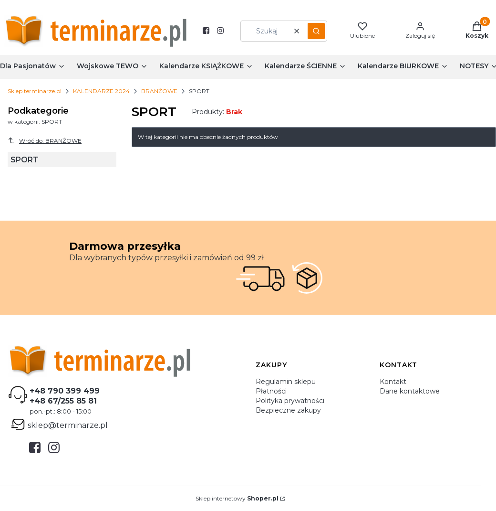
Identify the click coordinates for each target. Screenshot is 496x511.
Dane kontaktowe (410, 391)
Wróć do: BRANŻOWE (45, 140)
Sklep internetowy (237, 498)
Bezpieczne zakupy (288, 410)
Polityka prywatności (290, 400)
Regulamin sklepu (286, 381)
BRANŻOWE (159, 91)
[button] (316, 31)
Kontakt (393, 381)
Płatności (271, 391)
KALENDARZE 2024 (101, 91)
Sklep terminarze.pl (35, 91)
